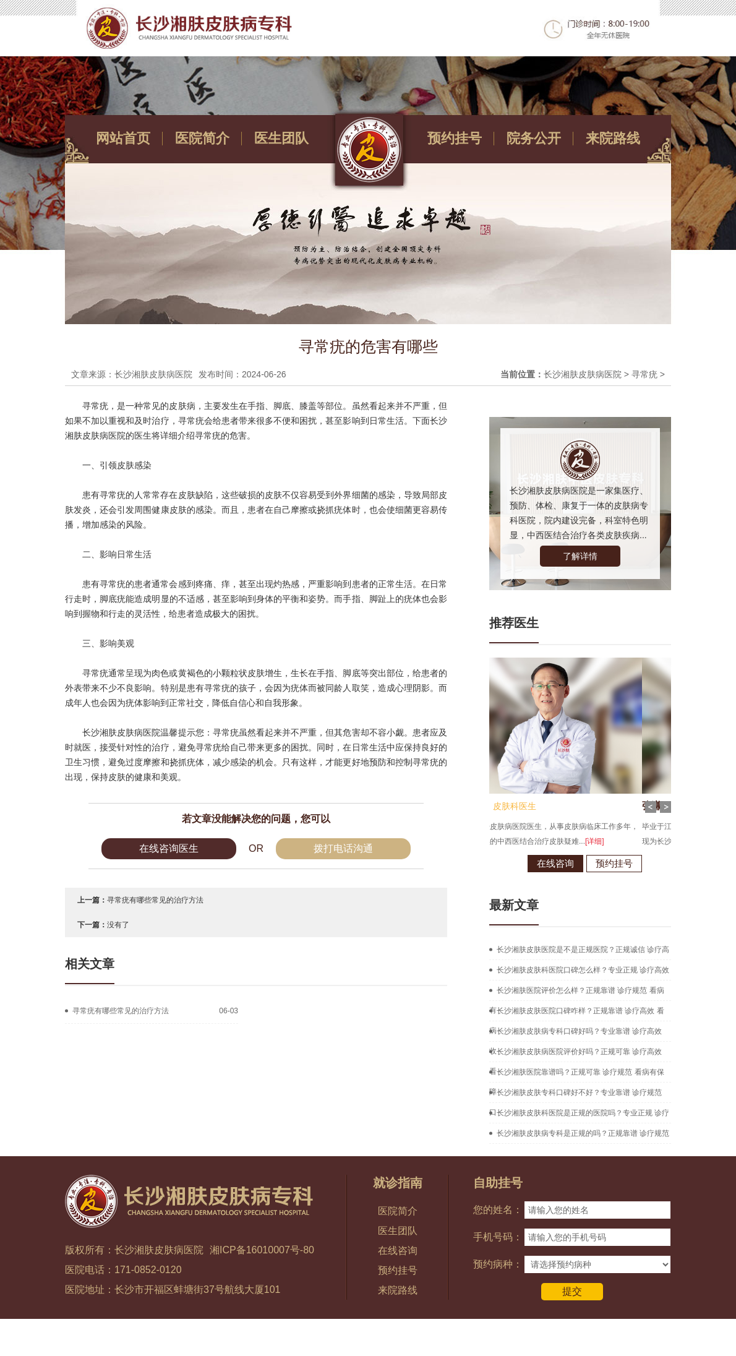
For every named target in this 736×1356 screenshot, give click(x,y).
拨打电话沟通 (343, 848)
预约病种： (498, 1264)
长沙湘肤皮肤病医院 (583, 374)
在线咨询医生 (169, 848)
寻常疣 (644, 374)
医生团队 (281, 138)
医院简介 (202, 138)
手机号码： (498, 1237)
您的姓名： (498, 1209)
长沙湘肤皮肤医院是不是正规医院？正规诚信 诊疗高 (583, 949)
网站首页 (123, 138)
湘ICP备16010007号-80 (262, 1250)
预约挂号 (454, 138)
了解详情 (580, 556)
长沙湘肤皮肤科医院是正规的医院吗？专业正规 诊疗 (583, 1113)
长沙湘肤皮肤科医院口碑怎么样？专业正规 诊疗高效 (583, 970)
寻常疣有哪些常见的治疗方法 (155, 900)
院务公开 (534, 138)
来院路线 (613, 138)
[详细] (538, 841)
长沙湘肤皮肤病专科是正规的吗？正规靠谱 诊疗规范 (583, 1133)
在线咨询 (499, 863)
